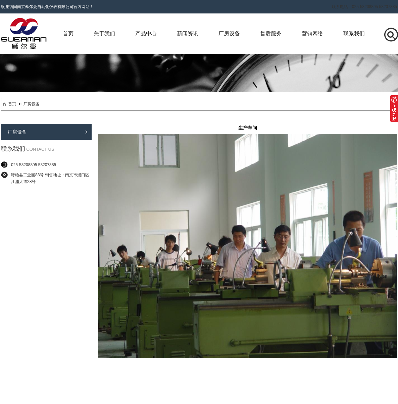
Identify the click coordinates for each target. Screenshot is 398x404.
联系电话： (364, 6)
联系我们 (354, 33)
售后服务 (271, 33)
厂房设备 (229, 33)
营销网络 (312, 33)
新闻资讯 (187, 33)
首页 (68, 33)
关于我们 (104, 33)
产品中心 (146, 33)
